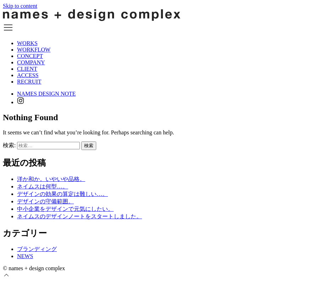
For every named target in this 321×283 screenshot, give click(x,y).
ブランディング (37, 249)
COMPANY (31, 62)
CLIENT (27, 69)
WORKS (27, 43)
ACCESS (27, 75)
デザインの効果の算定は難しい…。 (62, 194)
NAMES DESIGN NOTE (46, 94)
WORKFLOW (33, 50)
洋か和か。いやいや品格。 (51, 179)
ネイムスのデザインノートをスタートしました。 (79, 216)
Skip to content (20, 6)
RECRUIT (29, 82)
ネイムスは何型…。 (42, 186)
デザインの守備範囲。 (45, 201)
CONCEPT (30, 56)
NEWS (25, 256)
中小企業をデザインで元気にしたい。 (65, 209)
